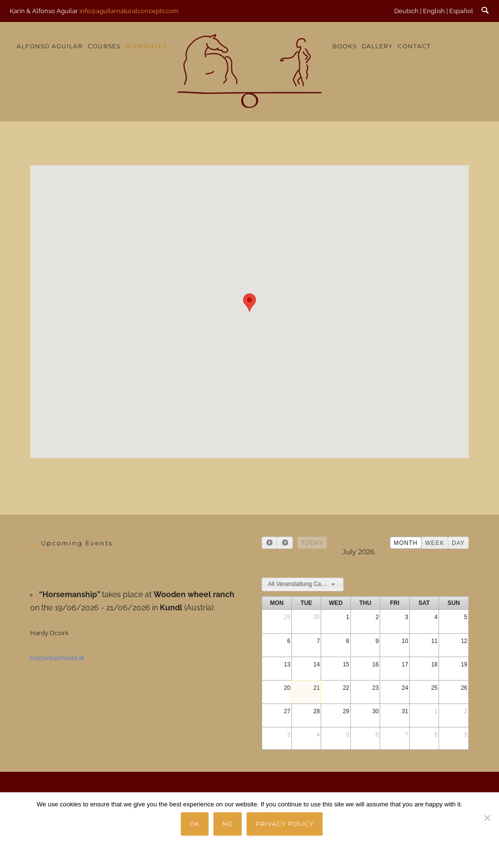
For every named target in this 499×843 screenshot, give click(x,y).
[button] (249, 302)
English (434, 11)
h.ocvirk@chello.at (57, 658)
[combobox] (303, 584)
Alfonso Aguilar (50, 46)
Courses (104, 46)
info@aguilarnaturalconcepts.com (129, 11)
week (434, 543)
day (458, 543)
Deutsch (406, 11)
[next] (284, 543)
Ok (195, 823)
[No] (487, 818)
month (406, 543)
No (228, 823)
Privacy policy (285, 823)
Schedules (146, 46)
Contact (414, 46)
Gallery (377, 46)
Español (461, 11)
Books (344, 46)
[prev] (269, 543)
